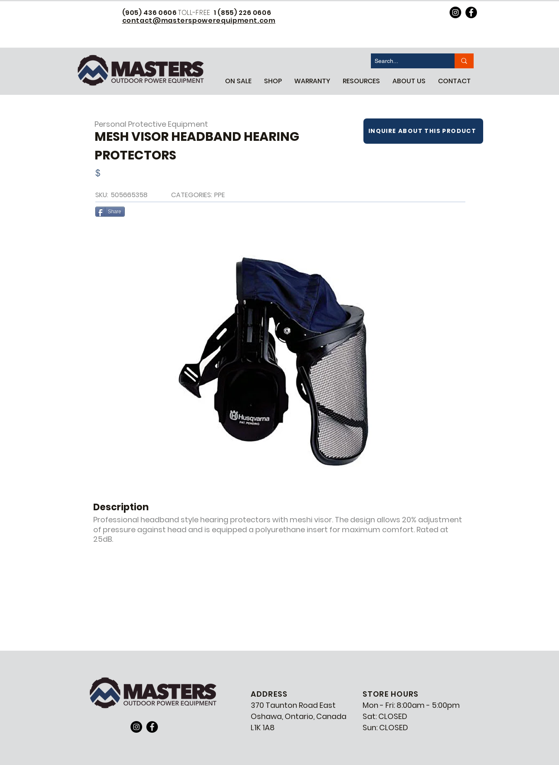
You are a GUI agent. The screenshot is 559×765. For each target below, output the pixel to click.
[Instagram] (136, 727)
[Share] (110, 212)
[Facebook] (152, 727)
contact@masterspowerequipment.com (199, 20)
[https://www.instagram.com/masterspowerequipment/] (455, 12)
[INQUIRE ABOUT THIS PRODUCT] (423, 131)
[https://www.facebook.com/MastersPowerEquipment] (471, 12)
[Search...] (406, 60)
